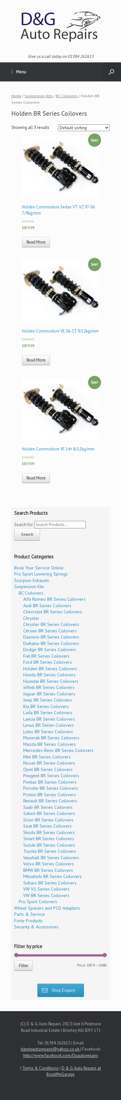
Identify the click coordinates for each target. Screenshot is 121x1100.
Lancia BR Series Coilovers (49, 719)
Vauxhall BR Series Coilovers (51, 858)
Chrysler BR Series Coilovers (51, 624)
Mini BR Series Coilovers (47, 757)
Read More (35, 242)
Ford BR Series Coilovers (47, 662)
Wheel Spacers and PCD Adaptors (47, 908)
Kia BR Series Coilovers (46, 706)
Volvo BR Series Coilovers (48, 864)
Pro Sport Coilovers (38, 901)
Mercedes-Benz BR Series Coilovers (58, 750)
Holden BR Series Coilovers (50, 669)
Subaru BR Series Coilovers (49, 883)
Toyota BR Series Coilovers (49, 851)
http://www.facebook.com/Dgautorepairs (60, 1055)
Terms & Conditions (40, 1068)
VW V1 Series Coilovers (46, 889)
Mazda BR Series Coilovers (49, 744)
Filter (23, 965)
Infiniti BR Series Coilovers (49, 687)
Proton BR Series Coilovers (49, 795)
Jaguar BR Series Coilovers (49, 694)
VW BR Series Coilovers (46, 895)
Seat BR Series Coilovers (47, 826)
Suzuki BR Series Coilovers (49, 845)
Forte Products (28, 921)
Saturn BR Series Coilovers (49, 813)
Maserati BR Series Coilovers (51, 738)
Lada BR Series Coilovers (47, 712)
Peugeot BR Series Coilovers (51, 775)
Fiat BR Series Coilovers (46, 656)
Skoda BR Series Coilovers (49, 832)
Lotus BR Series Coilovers (48, 732)
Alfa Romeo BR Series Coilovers (54, 599)
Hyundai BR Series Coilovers (50, 681)
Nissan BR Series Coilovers (49, 763)
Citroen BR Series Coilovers (50, 631)
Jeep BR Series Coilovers (47, 700)
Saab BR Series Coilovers (48, 807)
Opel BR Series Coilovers (48, 769)
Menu (18, 72)
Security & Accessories (36, 927)
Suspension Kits (39, 95)
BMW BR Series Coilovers (48, 870)
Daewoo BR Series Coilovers (51, 637)
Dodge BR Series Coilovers (49, 649)
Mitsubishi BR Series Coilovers (52, 876)
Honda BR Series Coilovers (49, 675)
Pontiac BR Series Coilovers (49, 782)
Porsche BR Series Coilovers (50, 788)
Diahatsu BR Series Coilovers (51, 643)
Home (16, 95)
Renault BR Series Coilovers (50, 801)
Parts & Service (29, 914)
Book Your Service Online (39, 568)
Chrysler (31, 618)
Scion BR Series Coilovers (48, 820)
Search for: (23, 524)
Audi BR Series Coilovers (47, 605)
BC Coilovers (67, 95)
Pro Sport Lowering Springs (41, 574)
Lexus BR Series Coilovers (48, 725)
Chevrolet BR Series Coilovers (52, 612)
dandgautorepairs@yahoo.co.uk (50, 1049)
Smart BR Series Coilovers (48, 838)
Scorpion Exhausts (31, 580)
